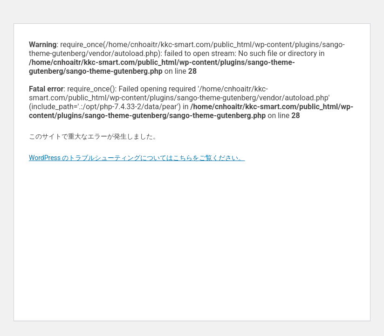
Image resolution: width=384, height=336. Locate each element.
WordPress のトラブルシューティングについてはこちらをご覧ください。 (137, 157)
